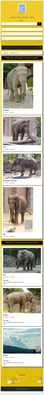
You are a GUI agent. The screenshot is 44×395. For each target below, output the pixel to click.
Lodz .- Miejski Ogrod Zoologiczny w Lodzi (13, 282)
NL (22, 20)
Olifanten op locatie (14, 53)
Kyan (4, 147)
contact (31, 17)
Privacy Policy (25, 17)
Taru (4, 234)
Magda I (5, 355)
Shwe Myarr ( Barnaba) (10, 180)
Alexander (6, 110)
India (4, 275)
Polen (4, 283)
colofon (19, 17)
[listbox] (22, 29)
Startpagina (12, 17)
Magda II (5, 315)
